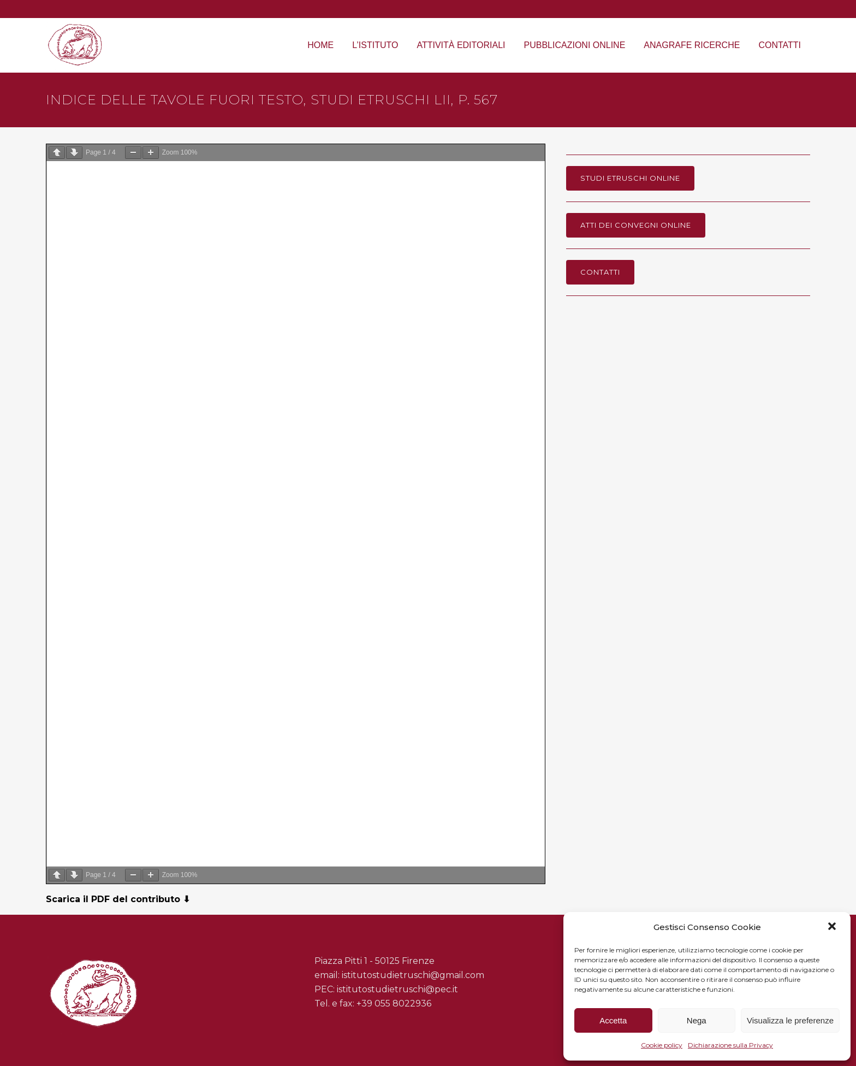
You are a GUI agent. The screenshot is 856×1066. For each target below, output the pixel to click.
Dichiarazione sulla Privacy (730, 1045)
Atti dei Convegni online (635, 225)
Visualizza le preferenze (790, 1020)
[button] (833, 927)
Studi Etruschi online (630, 178)
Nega (696, 1020)
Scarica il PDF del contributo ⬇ (118, 899)
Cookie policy (661, 1045)
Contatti (600, 272)
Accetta (613, 1020)
